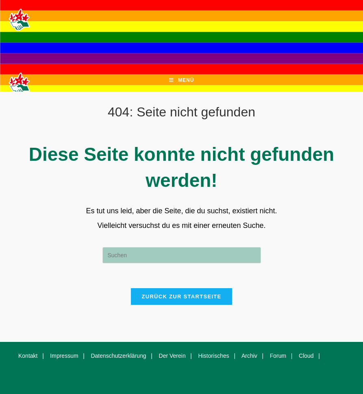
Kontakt (27, 355)
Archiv (249, 355)
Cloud (306, 355)
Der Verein (172, 355)
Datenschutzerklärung (118, 355)
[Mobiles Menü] (181, 80)
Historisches (213, 355)
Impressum (64, 355)
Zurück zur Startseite (181, 296)
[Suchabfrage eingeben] (181, 255)
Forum (278, 355)
